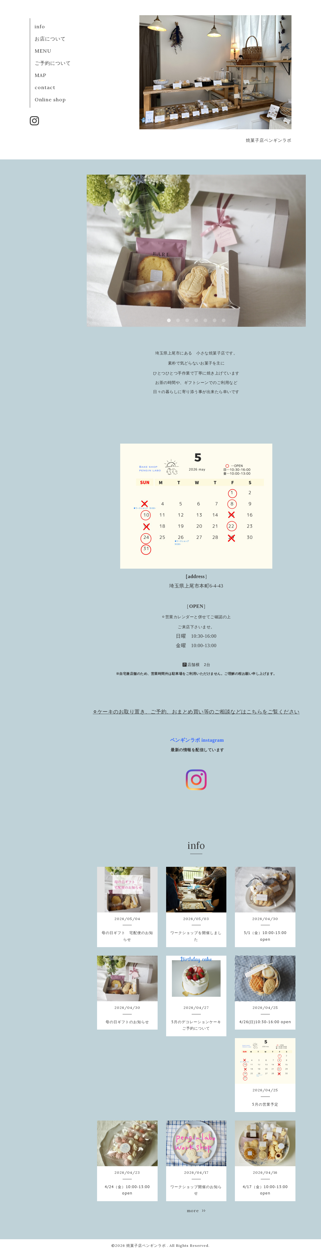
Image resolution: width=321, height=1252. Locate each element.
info (40, 26)
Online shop (50, 99)
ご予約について (53, 63)
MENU (43, 51)
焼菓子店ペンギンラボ (146, 1245)
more (196, 1210)
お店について (50, 39)
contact (45, 87)
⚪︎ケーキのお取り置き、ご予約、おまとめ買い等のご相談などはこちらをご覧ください (196, 711)
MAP (40, 75)
